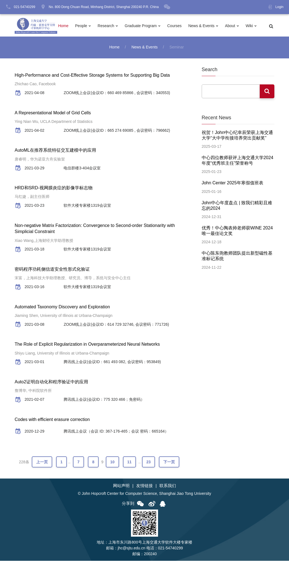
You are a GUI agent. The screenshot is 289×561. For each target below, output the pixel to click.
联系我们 (167, 485)
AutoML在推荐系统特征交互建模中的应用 (55, 150)
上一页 (42, 462)
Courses (174, 26)
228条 (24, 462)
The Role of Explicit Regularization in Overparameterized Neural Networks (87, 344)
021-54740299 (24, 7)
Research (106, 26)
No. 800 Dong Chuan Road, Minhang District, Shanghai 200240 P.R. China (104, 7)
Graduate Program (141, 26)
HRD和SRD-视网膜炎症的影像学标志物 (54, 187)
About (230, 26)
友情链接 (144, 485)
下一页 (169, 462)
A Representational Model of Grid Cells (53, 112)
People (81, 26)
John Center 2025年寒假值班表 (232, 182)
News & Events (201, 26)
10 (112, 462)
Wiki (249, 26)
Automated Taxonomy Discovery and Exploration (62, 306)
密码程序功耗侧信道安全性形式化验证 (52, 269)
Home (63, 26)
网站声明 (121, 485)
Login (279, 7)
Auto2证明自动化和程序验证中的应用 (51, 381)
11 (129, 462)
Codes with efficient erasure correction (52, 419)
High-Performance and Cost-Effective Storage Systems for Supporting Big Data (92, 75)
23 (148, 462)
